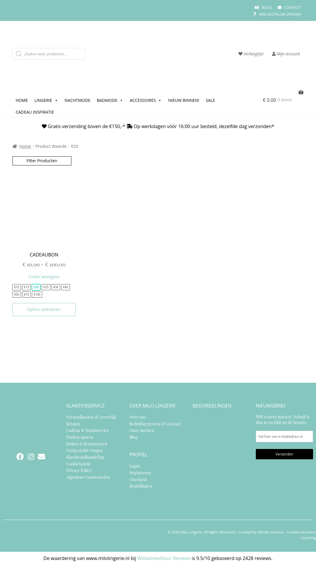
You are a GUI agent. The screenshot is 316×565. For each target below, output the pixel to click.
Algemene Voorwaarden (88, 477)
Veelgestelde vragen (277, 14)
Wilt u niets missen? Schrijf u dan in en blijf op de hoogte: (284, 428)
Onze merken (141, 430)
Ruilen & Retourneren (86, 444)
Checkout (138, 479)
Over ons (137, 417)
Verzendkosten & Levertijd (91, 417)
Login (134, 466)
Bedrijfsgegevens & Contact (155, 424)
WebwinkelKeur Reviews (163, 558)
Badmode (110, 100)
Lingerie (46, 100)
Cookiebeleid (78, 464)
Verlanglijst (251, 54)
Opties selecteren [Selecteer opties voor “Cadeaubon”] (44, 309)
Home (22, 100)
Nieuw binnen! (183, 100)
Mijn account (286, 54)
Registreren (140, 472)
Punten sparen (79, 437)
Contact (289, 7)
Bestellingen (140, 486)
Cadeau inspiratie (35, 112)
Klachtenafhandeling (85, 457)
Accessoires (146, 100)
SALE (210, 100)
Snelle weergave (44, 276)
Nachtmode (78, 100)
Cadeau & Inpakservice (87, 430)
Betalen (73, 424)
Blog (263, 7)
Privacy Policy (79, 470)
